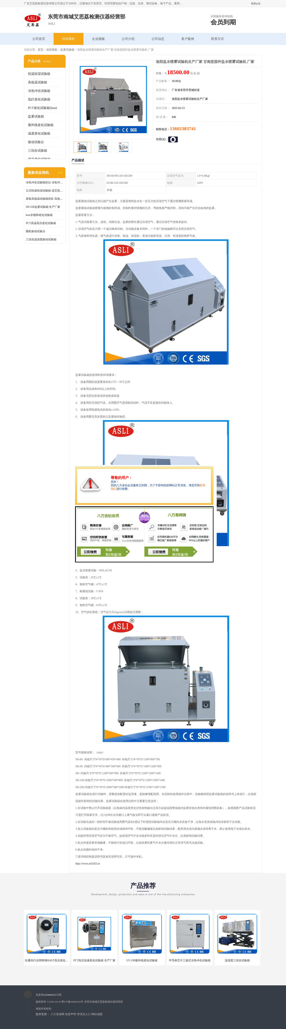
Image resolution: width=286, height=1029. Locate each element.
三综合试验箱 (37, 150)
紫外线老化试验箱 (40, 125)
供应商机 (68, 38)
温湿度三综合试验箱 (237, 960)
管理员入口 (84, 1014)
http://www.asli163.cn (87, 863)
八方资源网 (57, 1014)
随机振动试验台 (35, 231)
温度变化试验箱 (39, 133)
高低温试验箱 (37, 82)
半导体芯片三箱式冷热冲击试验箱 (190, 960)
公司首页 (38, 38)
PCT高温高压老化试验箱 (41, 223)
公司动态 (158, 38)
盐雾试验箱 (67, 49)
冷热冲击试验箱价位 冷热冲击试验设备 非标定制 (45, 182)
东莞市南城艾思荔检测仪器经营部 (103, 1001)
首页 (40, 49)
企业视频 (98, 38)
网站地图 (96, 1014)
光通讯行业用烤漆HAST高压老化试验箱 (49, 960)
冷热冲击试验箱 (39, 90)
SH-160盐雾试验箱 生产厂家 (43, 206)
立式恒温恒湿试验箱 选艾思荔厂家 (45, 190)
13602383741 (183, 128)
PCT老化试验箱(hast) (42, 108)
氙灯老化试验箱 (39, 99)
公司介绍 (128, 38)
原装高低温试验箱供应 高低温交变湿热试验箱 (45, 198)
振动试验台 (36, 142)
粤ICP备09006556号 (72, 1001)
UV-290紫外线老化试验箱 (142, 960)
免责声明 (70, 1014)
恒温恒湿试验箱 (39, 73)
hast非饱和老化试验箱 (39, 215)
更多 (60, 172)
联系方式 (217, 38)
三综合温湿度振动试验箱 (41, 239)
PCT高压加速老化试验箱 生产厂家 (94, 960)
